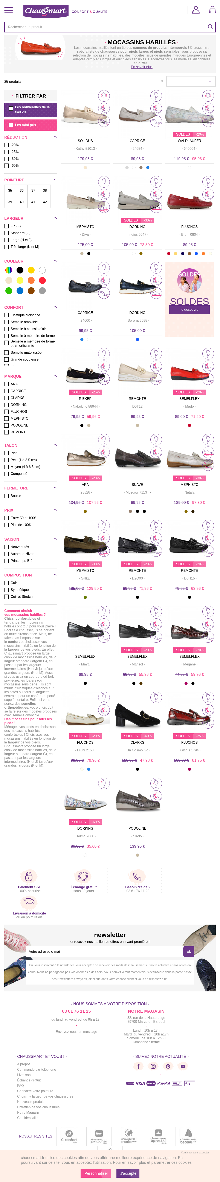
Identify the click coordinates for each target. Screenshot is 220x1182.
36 (21, 190)
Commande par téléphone (37, 1069)
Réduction (15, 137)
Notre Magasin (28, 1112)
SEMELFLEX (189, 399)
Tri (161, 81)
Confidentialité (28, 1118)
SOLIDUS (85, 141)
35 (10, 190)
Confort (13, 307)
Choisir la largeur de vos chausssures (46, 1096)
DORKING (137, 227)
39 (10, 202)
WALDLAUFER (189, 141)
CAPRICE (137, 141)
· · (85, 148)
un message (87, 1032)
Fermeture (16, 488)
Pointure (14, 180)
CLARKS (137, 742)
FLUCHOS (189, 227)
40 (21, 202)
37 (33, 190)
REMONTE (137, 399)
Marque (12, 376)
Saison (11, 539)
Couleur (13, 261)
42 (44, 202)
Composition (18, 575)
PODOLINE (137, 828)
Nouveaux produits (31, 1102)
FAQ (20, 1085)
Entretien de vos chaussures (39, 1107)
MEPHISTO (85, 227)
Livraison (24, 1075)
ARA (85, 484)
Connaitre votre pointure (35, 1091)
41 (33, 202)
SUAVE (137, 484)
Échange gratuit (29, 1080)
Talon (10, 445)
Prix (8, 510)
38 (44, 190)
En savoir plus (142, 67)
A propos (24, 1064)
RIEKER (85, 399)
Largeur (13, 218)
